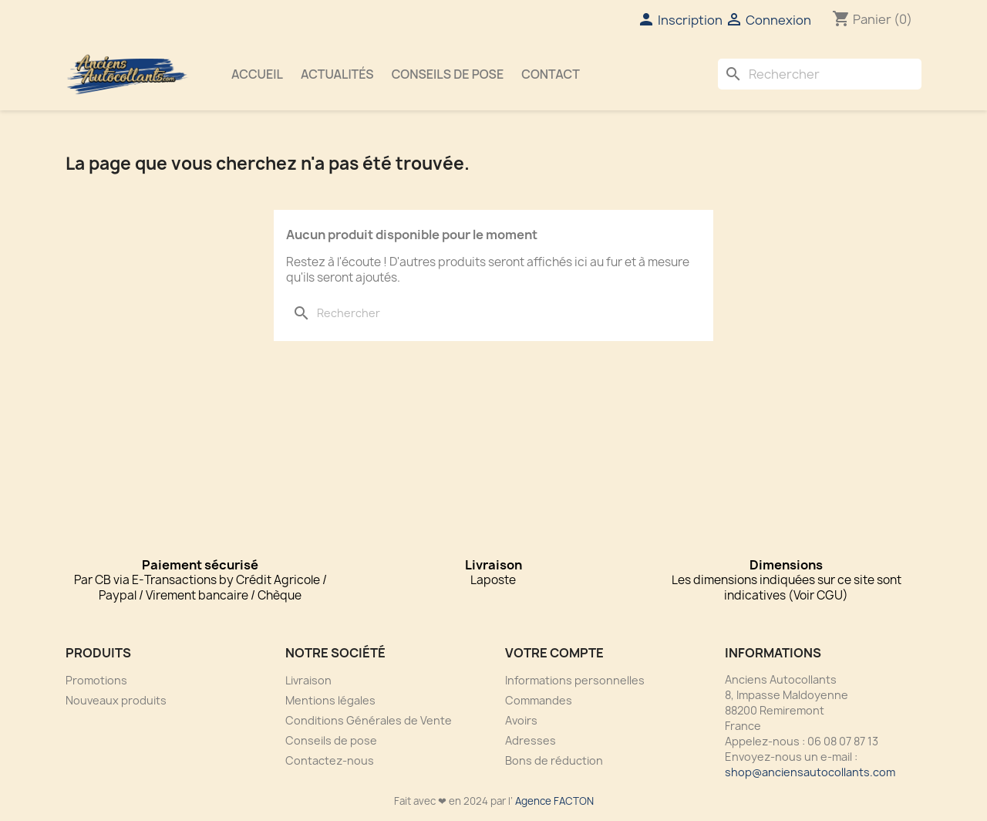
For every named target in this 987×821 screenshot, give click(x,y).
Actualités (337, 74)
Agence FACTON (554, 801)
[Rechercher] (819, 74)
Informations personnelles (575, 680)
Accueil (257, 74)
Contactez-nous (329, 760)
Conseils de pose (448, 74)
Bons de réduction (554, 760)
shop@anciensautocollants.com (810, 772)
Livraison (308, 680)
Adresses (530, 740)
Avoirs (521, 720)
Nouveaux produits (116, 700)
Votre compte (554, 652)
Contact (550, 74)
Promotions (96, 680)
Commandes (538, 700)
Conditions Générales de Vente (368, 720)
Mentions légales (330, 700)
